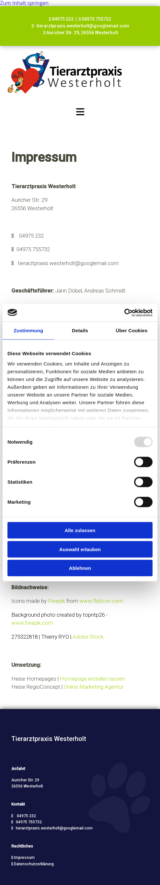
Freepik (57, 601)
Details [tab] (80, 330)
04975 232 (31, 235)
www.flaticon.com (101, 601)
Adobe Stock (88, 636)
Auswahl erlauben (80, 549)
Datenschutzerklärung (34, 864)
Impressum (24, 857)
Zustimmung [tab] (28, 330)
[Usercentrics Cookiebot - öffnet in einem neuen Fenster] (124, 312)
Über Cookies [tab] (131, 330)
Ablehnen (80, 568)
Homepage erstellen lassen (92, 678)
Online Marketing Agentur (93, 687)
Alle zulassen (79, 530)
